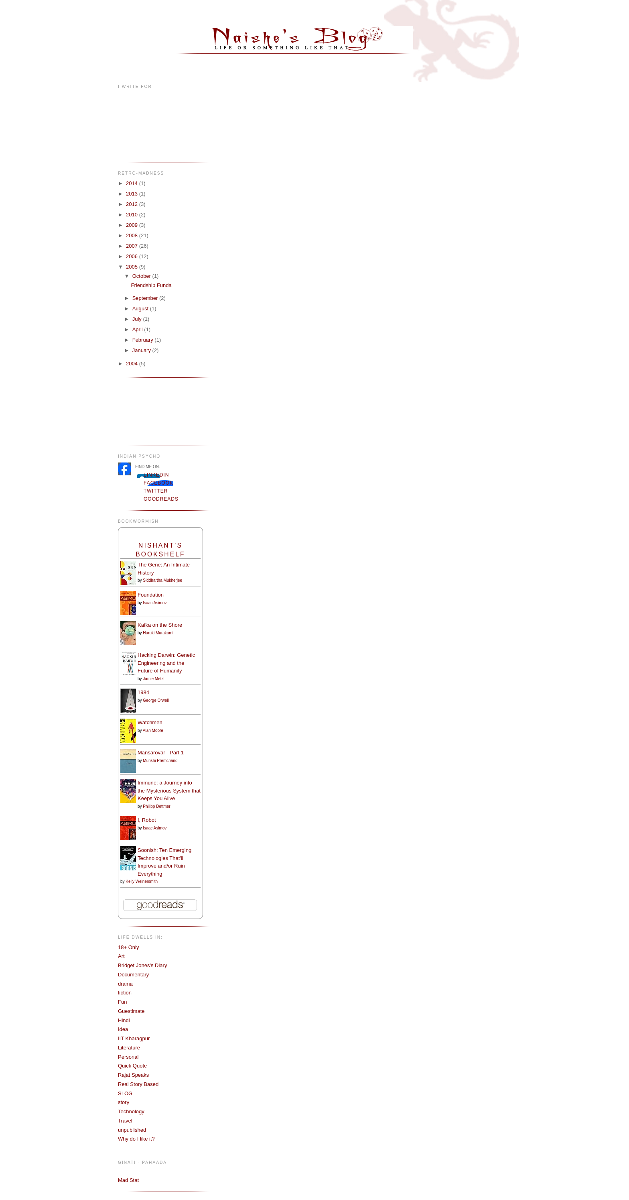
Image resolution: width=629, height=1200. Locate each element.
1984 (143, 692)
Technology (131, 1111)
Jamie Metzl (153, 678)
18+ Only (128, 947)
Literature (129, 1048)
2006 (132, 256)
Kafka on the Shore (160, 625)
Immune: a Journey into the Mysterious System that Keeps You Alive (169, 790)
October (142, 276)
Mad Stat (128, 1180)
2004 (132, 364)
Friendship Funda (151, 285)
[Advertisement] (143, 411)
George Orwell (155, 700)
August (141, 309)
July (137, 319)
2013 (132, 194)
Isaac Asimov (154, 603)
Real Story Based (138, 1084)
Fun (122, 1002)
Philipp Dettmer (156, 806)
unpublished (132, 1130)
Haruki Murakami (158, 633)
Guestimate (131, 1011)
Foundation (151, 595)
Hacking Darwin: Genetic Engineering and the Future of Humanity (166, 663)
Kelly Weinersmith (142, 881)
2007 (132, 246)
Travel (125, 1121)
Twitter (156, 491)
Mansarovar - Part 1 (161, 753)
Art (121, 956)
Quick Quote (132, 1066)
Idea (123, 1029)
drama (125, 984)
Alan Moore (153, 730)
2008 (132, 235)
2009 (132, 225)
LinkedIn (156, 475)
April (138, 329)
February (143, 340)
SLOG (125, 1093)
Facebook (158, 483)
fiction (125, 993)
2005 (132, 267)
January (142, 350)
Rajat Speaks (133, 1075)
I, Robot (147, 820)
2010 (132, 215)
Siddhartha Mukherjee (162, 580)
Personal (128, 1057)
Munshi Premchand (160, 760)
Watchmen (150, 722)
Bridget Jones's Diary (142, 965)
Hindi (124, 1020)
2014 (132, 183)
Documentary (133, 975)
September (145, 298)
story (123, 1102)
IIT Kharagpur (134, 1038)
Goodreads (161, 499)
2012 (132, 204)
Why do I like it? (136, 1139)
